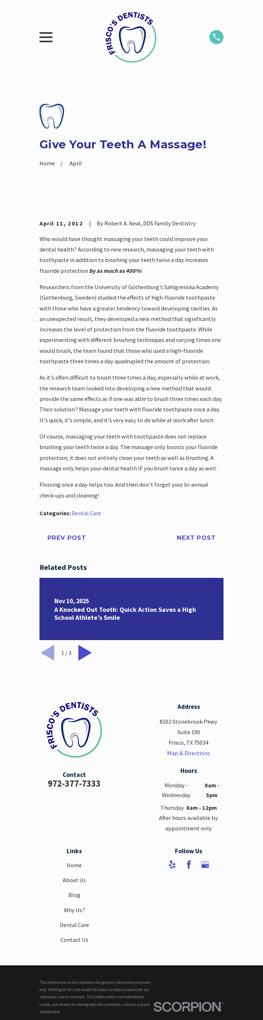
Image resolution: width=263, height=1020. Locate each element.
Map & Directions (188, 753)
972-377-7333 (74, 783)
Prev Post (66, 537)
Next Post (196, 537)
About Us (74, 880)
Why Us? (74, 910)
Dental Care (86, 513)
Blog (74, 894)
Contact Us (74, 939)
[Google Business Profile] (205, 864)
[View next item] (85, 653)
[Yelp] (172, 864)
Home (74, 865)
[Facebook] (189, 864)
